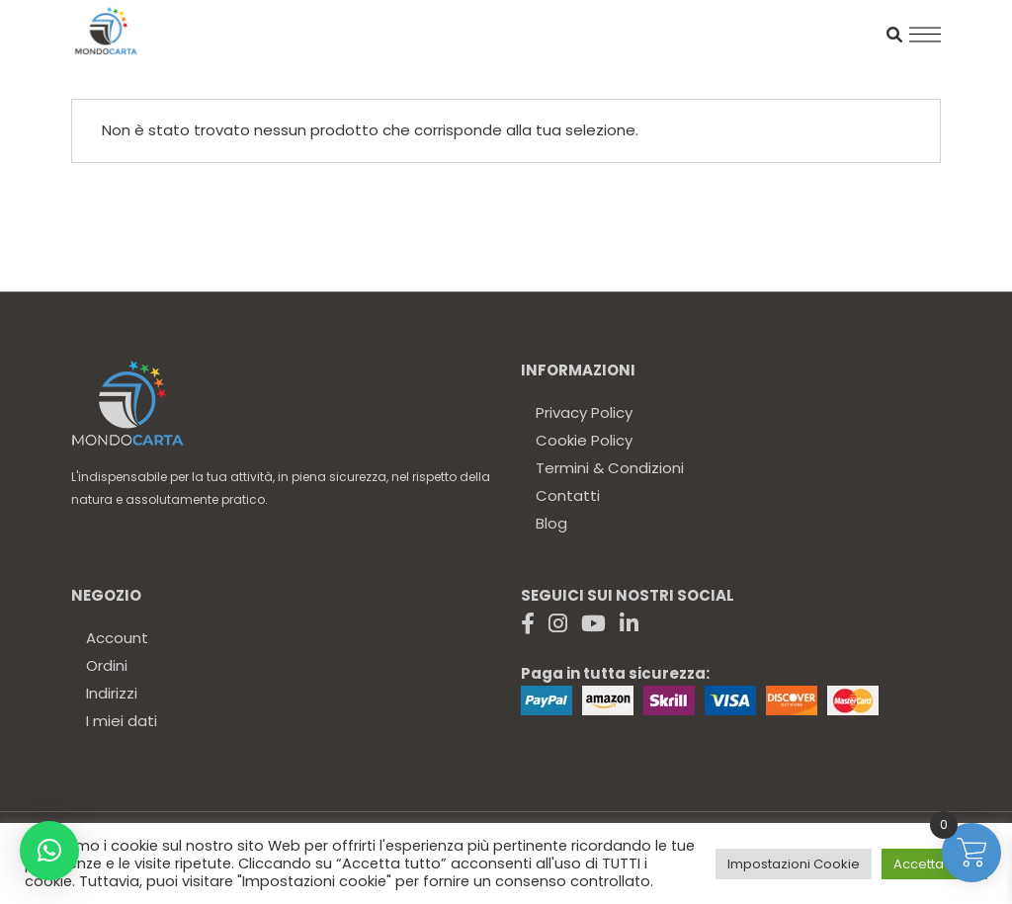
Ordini (106, 665)
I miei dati (121, 720)
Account (117, 637)
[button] (49, 850)
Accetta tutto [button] (934, 864)
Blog (551, 523)
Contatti (568, 495)
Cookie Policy (584, 440)
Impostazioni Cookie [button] (793, 864)
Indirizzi (111, 693)
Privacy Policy (584, 412)
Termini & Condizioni (610, 467)
